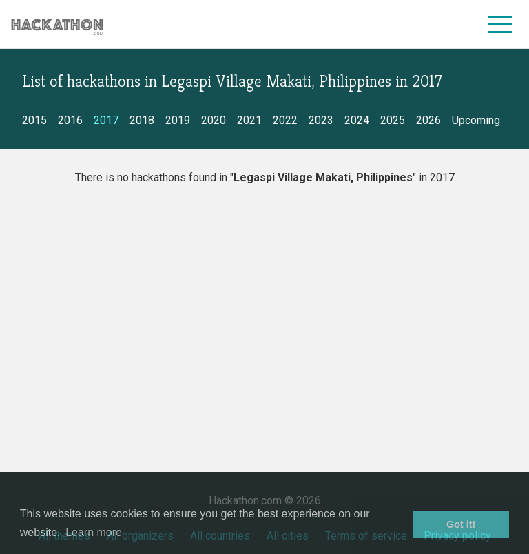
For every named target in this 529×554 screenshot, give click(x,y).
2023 (321, 120)
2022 (285, 120)
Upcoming (476, 120)
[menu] (500, 24)
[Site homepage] (57, 24)
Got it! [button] (460, 524)
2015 (34, 120)
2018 (141, 120)
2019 (177, 120)
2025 (392, 120)
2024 (356, 120)
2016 (70, 120)
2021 (249, 120)
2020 (213, 120)
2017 (106, 120)
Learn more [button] (93, 532)
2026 (428, 120)
